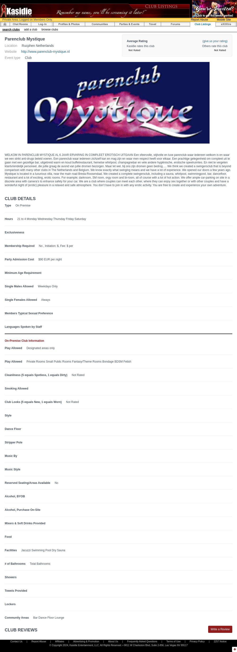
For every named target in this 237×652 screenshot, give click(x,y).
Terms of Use (173, 641)
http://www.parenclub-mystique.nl (45, 51)
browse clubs (49, 29)
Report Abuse (199, 19)
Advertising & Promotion (86, 641)
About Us (113, 641)
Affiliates (59, 641)
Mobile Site (224, 19)
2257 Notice (220, 641)
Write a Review (220, 629)
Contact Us (16, 641)
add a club (30, 29)
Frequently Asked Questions (142, 641)
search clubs (11, 29)
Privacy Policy (197, 641)
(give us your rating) (215, 41)
